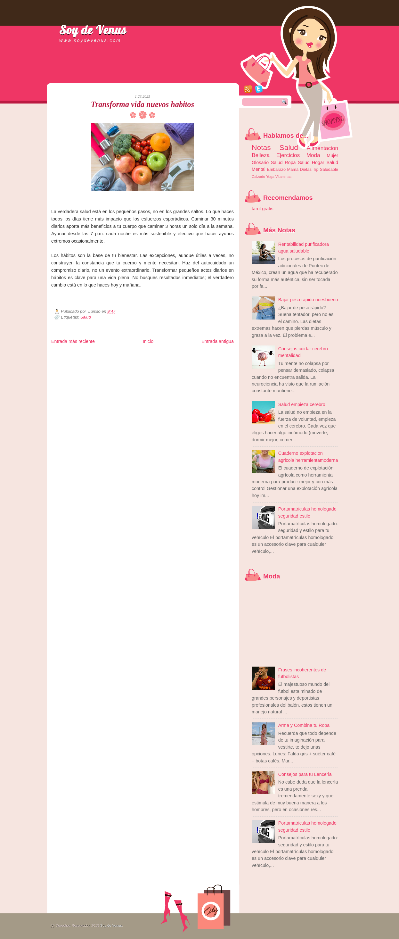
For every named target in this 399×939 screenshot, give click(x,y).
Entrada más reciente (73, 341)
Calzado (258, 177)
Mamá (292, 169)
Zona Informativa (63, 353)
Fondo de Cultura (184, 353)
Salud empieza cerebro (301, 404)
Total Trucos (144, 359)
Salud (85, 317)
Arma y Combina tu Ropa (304, 725)
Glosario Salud (267, 162)
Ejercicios (288, 155)
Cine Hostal (162, 359)
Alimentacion (322, 148)
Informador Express (133, 353)
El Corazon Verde (182, 364)
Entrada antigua (217, 341)
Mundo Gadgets (182, 359)
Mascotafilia (69, 364)
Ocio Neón (99, 359)
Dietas (305, 169)
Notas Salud (275, 147)
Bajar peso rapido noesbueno (308, 299)
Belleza (261, 155)
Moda (313, 155)
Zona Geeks (206, 353)
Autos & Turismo (206, 359)
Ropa (290, 162)
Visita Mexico (160, 364)
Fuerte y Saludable (121, 359)
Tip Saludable (325, 169)
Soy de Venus (92, 29)
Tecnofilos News (79, 359)
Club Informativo (159, 353)
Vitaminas (283, 177)
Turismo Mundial (118, 364)
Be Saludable (85, 353)
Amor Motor (220, 364)
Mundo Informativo (92, 364)
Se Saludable (140, 364)
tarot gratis (262, 208)
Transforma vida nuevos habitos (142, 104)
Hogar (318, 162)
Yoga (270, 177)
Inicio (148, 341)
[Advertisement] (126, 77)
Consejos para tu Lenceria (305, 774)
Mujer (332, 155)
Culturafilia (203, 364)
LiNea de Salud (107, 353)
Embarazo (276, 169)
